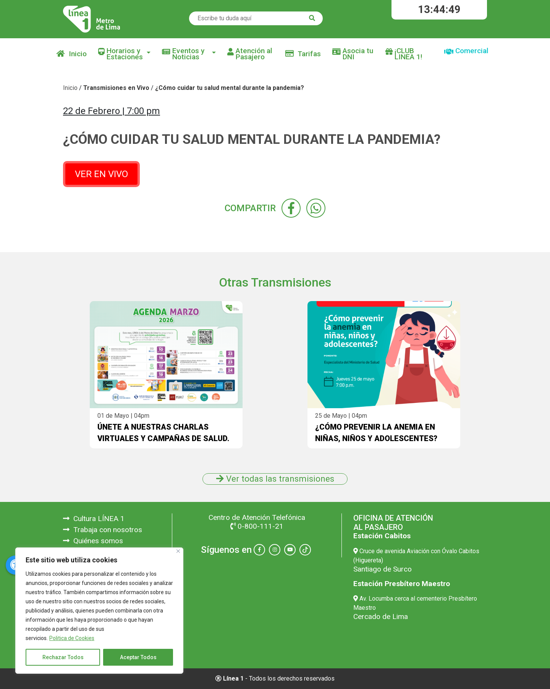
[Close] (178, 551)
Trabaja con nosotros (102, 529)
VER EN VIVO (101, 174)
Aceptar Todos (138, 657)
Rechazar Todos (63, 657)
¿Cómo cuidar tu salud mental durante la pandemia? (229, 87)
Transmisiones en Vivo (116, 87)
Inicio (72, 53)
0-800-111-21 (256, 526)
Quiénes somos (93, 540)
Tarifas (303, 53)
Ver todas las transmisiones (275, 479)
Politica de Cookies (71, 638)
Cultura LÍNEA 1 (94, 518)
